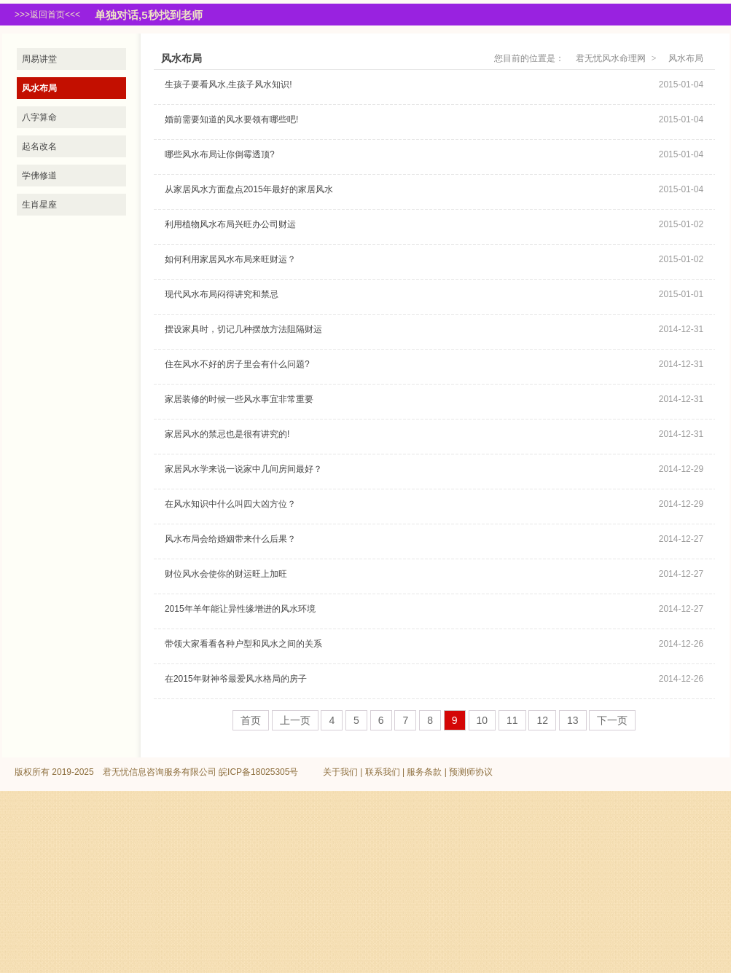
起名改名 (39, 146)
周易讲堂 (39, 59)
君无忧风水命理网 (611, 58)
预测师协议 (471, 772)
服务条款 (424, 772)
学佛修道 (39, 175)
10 (482, 720)
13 (573, 720)
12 (542, 720)
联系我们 (382, 772)
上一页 (295, 720)
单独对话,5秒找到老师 (149, 15)
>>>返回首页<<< (47, 14)
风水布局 (39, 88)
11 (512, 720)
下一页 (612, 720)
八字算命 (39, 117)
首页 (251, 720)
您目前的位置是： (529, 58)
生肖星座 (39, 205)
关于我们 (340, 772)
